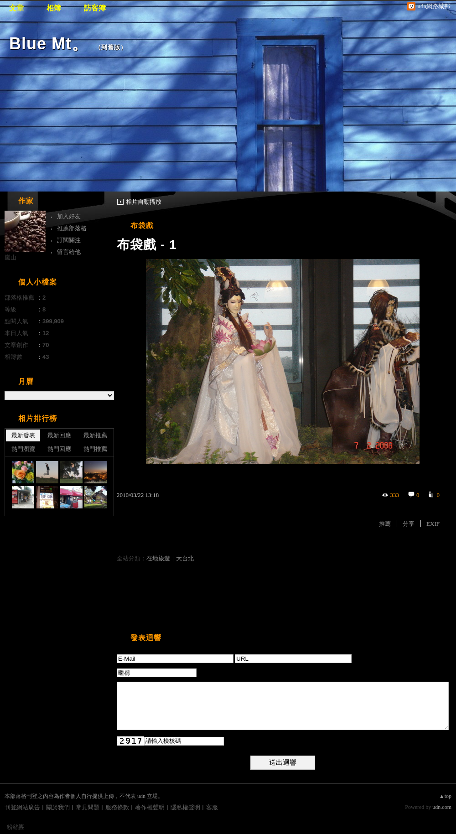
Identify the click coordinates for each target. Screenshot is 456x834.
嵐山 (10, 257)
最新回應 (59, 435)
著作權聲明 (150, 807)
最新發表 (23, 435)
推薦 (385, 523)
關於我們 (58, 807)
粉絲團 (16, 827)
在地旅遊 (158, 558)
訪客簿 (95, 8)
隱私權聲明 (185, 807)
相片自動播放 (143, 201)
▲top (445, 796)
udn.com (441, 807)
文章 (16, 8)
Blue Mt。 (48, 43)
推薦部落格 (72, 228)
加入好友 (69, 216)
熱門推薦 (95, 448)
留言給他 (69, 252)
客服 (212, 807)
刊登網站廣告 (22, 807)
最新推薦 (95, 435)
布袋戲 (142, 225)
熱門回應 (59, 448)
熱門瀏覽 (23, 448)
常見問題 (87, 807)
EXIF (433, 523)
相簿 (54, 8)
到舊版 (110, 47)
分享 (409, 523)
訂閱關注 (69, 240)
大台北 (185, 558)
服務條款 (117, 807)
